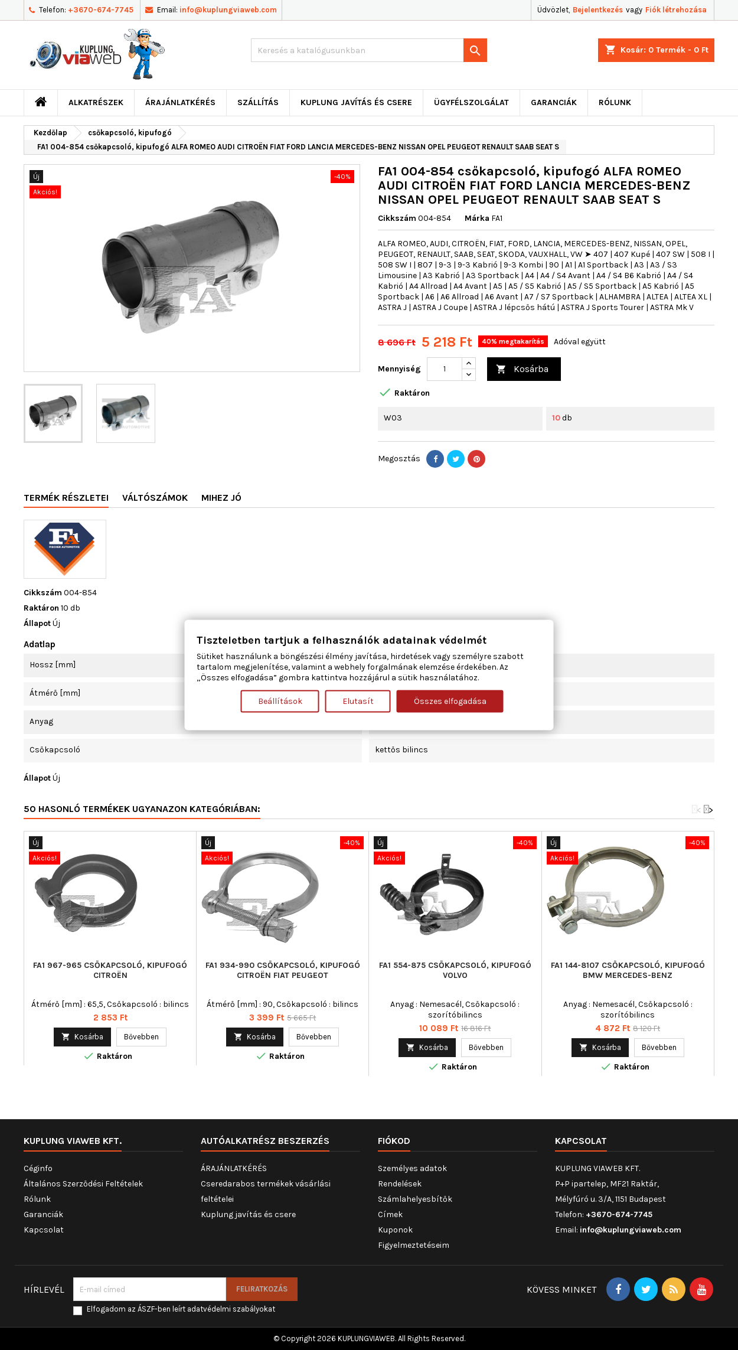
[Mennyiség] (444, 369)
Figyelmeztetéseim (413, 1245)
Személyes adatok (412, 1168)
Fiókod (394, 1140)
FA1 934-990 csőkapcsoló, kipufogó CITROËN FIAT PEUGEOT (282, 970)
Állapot (37, 623)
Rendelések (400, 1184)
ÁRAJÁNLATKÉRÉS (180, 102)
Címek (390, 1214)
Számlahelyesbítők (415, 1199)
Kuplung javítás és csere (356, 102)
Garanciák (554, 102)
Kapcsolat (44, 1230)
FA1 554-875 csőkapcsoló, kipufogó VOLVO (455, 970)
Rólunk (615, 102)
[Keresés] (369, 50)
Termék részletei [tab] (66, 497)
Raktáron (41, 608)
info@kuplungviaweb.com (228, 9)
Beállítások (280, 701)
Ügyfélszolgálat (471, 102)
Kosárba (522, 369)
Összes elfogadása (450, 701)
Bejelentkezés (598, 9)
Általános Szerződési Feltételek (83, 1184)
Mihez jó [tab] (221, 497)
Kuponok (395, 1230)
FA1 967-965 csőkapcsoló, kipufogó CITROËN (110, 970)
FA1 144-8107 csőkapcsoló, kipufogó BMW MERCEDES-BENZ (628, 970)
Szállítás (258, 102)
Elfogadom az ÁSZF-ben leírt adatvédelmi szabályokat (181, 1309)
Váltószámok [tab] (155, 497)
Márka (477, 218)
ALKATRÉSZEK (95, 102)
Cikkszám (397, 218)
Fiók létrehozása (676, 9)
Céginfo (38, 1168)
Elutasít (358, 701)
